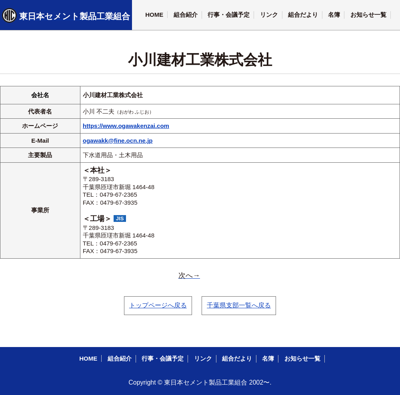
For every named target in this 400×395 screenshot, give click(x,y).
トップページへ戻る (158, 305)
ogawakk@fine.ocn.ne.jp (118, 140)
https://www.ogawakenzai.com (126, 125)
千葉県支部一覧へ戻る (239, 305)
